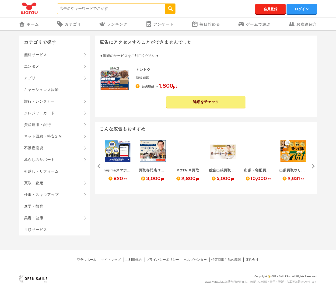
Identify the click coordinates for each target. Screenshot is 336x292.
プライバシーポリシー (162, 259)
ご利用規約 (133, 259)
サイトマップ (111, 259)
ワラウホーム (86, 259)
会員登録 (270, 9)
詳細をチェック (206, 102)
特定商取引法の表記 (226, 259)
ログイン (302, 9)
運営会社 (252, 259)
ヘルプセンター (195, 259)
